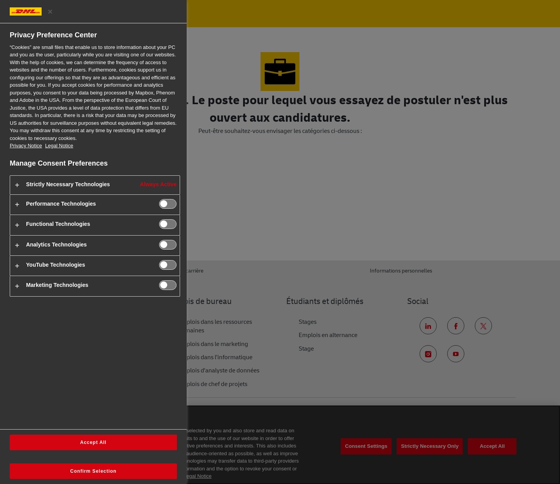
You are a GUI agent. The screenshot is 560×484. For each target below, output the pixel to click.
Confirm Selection (93, 471)
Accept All (93, 442)
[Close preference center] (50, 11)
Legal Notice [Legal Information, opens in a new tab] (59, 146)
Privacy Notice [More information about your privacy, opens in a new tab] (26, 146)
